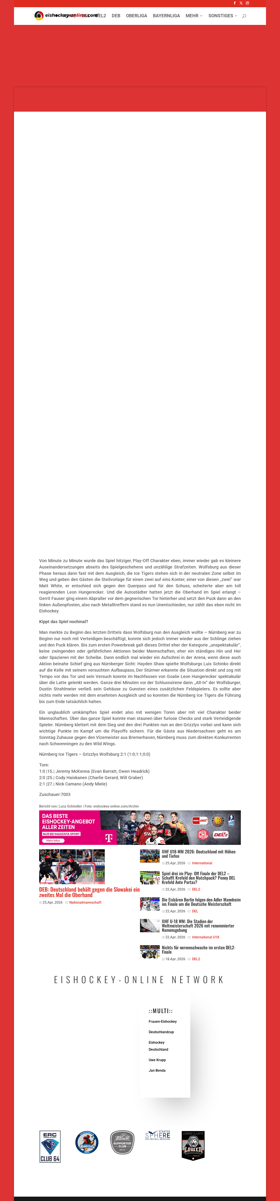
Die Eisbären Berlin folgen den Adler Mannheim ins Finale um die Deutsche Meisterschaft (201, 901)
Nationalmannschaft (85, 902)
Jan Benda (157, 1070)
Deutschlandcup (161, 1032)
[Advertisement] (140, 56)
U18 (216, 937)
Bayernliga (166, 16)
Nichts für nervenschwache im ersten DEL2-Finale (198, 949)
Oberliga (136, 16)
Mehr (192, 16)
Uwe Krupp (157, 1060)
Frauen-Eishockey (163, 1021)
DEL (86, 16)
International (202, 863)
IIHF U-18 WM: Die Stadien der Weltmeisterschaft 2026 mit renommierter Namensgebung (198, 925)
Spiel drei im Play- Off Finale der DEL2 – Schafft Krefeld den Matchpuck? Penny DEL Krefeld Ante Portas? (198, 877)
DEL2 (100, 16)
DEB (116, 16)
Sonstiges (220, 16)
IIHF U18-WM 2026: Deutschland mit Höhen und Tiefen (198, 853)
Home (69, 16)
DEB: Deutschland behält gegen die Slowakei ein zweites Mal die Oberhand (89, 892)
